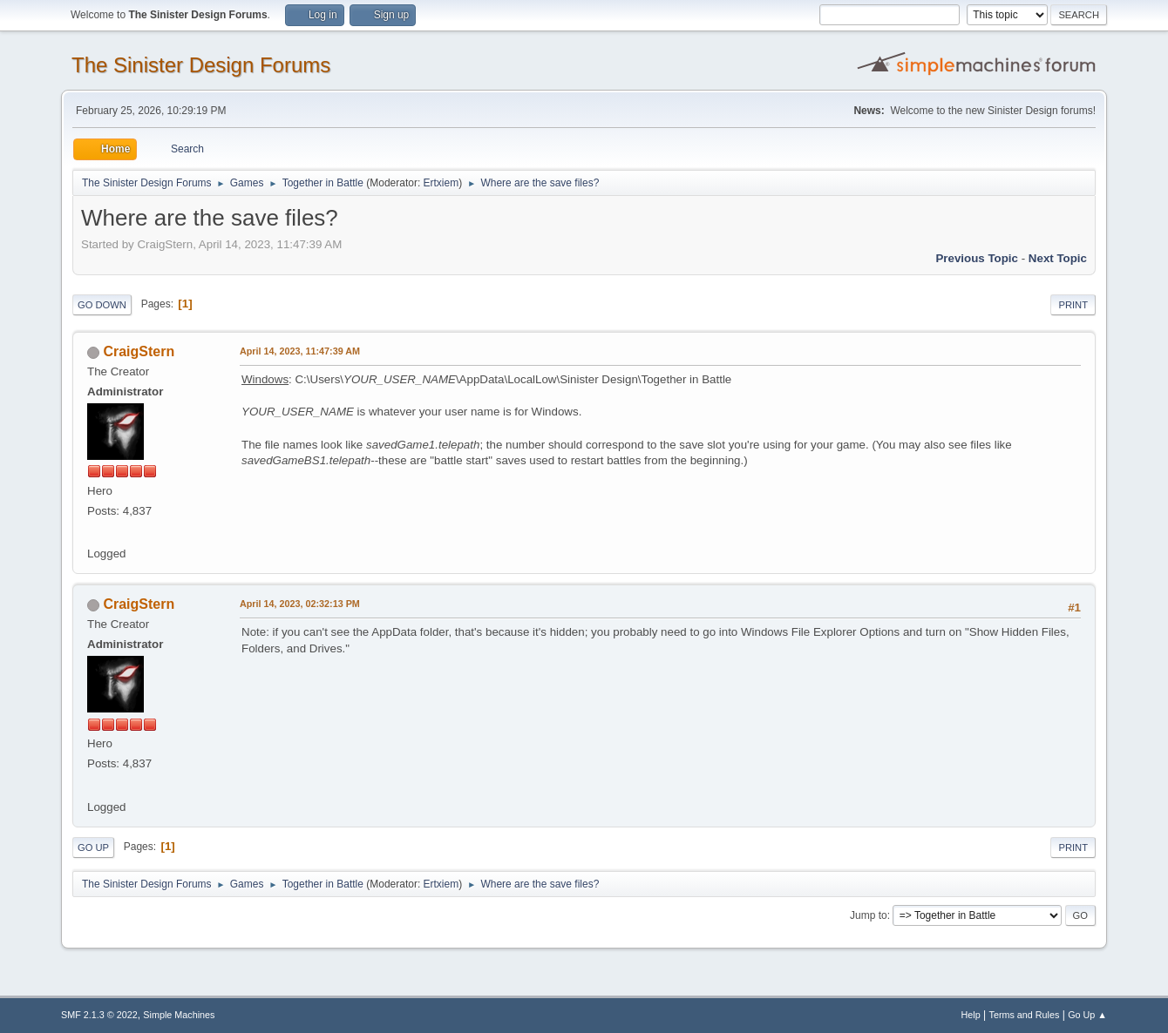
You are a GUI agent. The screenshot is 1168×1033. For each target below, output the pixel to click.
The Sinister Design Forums (200, 65)
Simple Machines (178, 1014)
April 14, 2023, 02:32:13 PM (300, 603)
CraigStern (138, 351)
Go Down (102, 305)
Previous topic (976, 258)
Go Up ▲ (1087, 1014)
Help (971, 1014)
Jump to (868, 915)
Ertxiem (441, 183)
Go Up (93, 847)
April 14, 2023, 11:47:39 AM (300, 351)
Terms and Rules (1024, 1014)
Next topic (1058, 258)
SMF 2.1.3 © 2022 (99, 1014)
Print (1073, 305)
